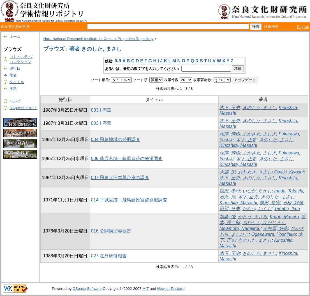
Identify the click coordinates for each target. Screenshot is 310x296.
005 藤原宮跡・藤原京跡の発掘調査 (127, 158)
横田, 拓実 (270, 202)
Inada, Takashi (288, 191)
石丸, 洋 (227, 196)
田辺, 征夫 (229, 208)
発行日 (15, 68)
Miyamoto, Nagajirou (240, 228)
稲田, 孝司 (229, 191)
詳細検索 (271, 26)
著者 (13, 75)
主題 (13, 88)
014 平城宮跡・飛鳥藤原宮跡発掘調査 (129, 200)
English (303, 27)
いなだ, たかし (257, 191)
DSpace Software (87, 288)
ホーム (15, 36)
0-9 (118, 60)
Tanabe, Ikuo (287, 208)
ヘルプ (15, 101)
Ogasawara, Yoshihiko (273, 234)
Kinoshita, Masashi (238, 145)
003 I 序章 (101, 110)
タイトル (17, 82)
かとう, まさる (252, 216)
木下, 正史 (229, 107)
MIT (145, 288)
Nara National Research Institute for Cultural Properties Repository (98, 39)
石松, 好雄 (293, 202)
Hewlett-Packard (171, 288)
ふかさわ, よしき (259, 133)
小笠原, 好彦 (275, 228)
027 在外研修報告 (109, 255)
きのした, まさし (259, 107)
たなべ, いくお (257, 208)
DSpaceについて (23, 108)
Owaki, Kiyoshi (289, 172)
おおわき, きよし (255, 172)
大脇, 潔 (227, 172)
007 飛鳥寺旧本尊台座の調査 (120, 177)
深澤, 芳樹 (229, 133)
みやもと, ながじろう (263, 222)
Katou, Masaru (284, 216)
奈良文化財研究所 (15, 26)
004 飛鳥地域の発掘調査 (115, 139)
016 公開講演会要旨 (111, 231)
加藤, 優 (227, 216)
